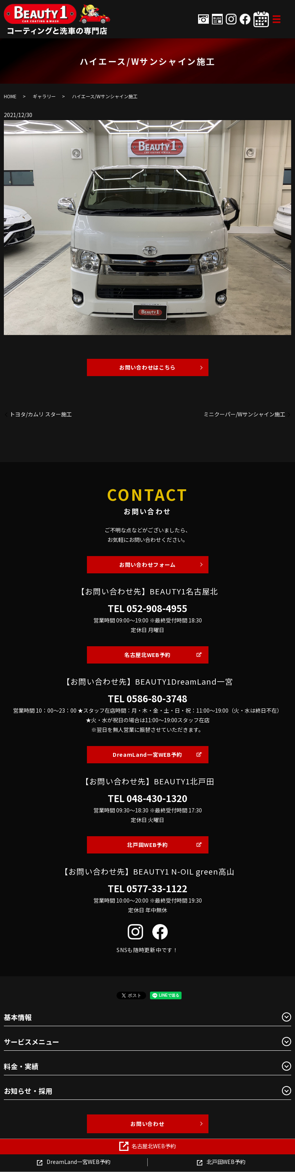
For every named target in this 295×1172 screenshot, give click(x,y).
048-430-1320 (157, 798)
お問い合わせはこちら (147, 367)
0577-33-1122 (157, 888)
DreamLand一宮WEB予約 (147, 754)
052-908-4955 (157, 608)
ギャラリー (44, 96)
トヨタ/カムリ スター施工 (41, 414)
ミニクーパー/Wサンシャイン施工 (244, 414)
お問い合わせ (147, 1123)
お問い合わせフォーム (147, 564)
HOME (10, 96)
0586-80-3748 (157, 698)
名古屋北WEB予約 (147, 655)
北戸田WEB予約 (147, 844)
